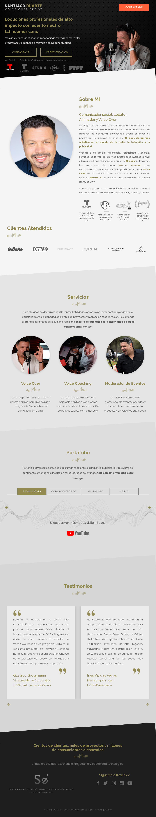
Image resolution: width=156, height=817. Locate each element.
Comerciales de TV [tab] (63, 491)
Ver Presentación (56, 52)
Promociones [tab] (32, 491)
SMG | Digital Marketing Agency (96, 809)
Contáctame (134, 7)
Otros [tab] (124, 491)
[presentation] (6, 507)
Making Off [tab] (95, 491)
